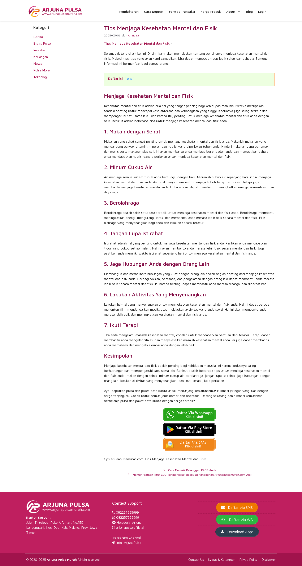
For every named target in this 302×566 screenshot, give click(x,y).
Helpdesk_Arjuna (129, 522)
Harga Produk (210, 11)
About (234, 12)
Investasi (39, 50)
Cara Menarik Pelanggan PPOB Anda (192, 470)
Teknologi (40, 77)
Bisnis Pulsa (42, 43)
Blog (249, 11)
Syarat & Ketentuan (221, 559)
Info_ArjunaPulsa (128, 542)
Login (262, 11)
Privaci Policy (249, 559)
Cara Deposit (154, 11)
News (37, 63)
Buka (129, 78)
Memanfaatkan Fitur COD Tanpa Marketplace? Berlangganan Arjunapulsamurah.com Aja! (192, 474)
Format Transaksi (182, 11)
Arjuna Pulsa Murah (62, 559)
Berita (38, 37)
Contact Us (196, 559)
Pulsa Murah (42, 70)
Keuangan (40, 57)
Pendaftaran (129, 11)
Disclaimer (269, 559)
